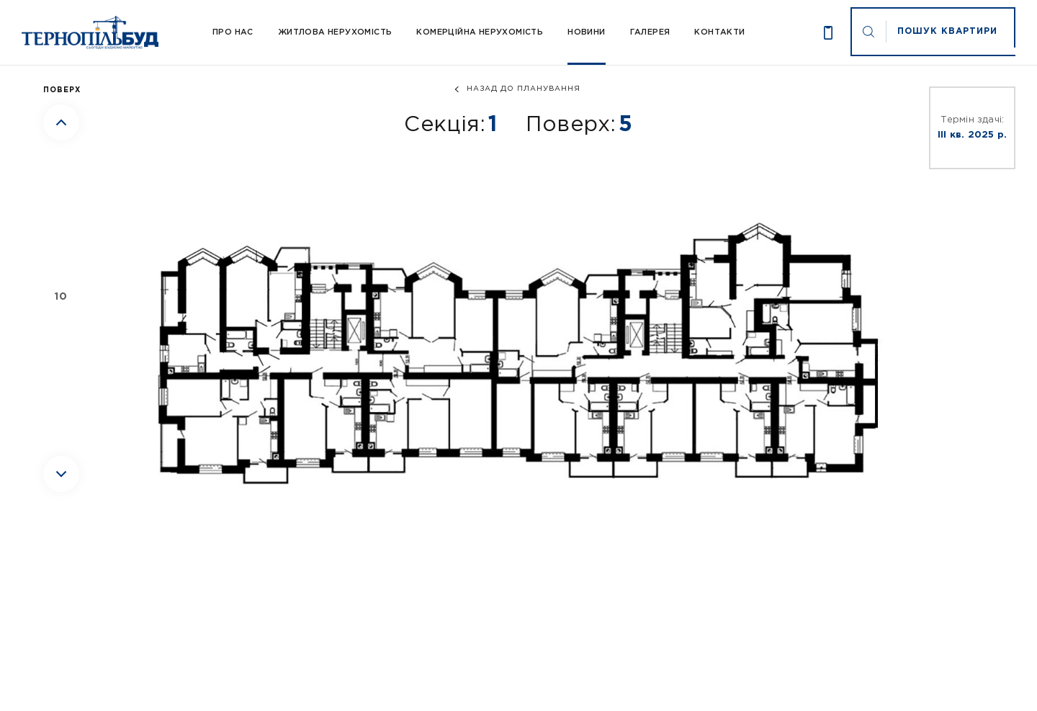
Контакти (719, 32)
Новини (586, 32)
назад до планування (523, 89)
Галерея (650, 32)
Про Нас (232, 32)
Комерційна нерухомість (479, 32)
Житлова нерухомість (335, 32)
